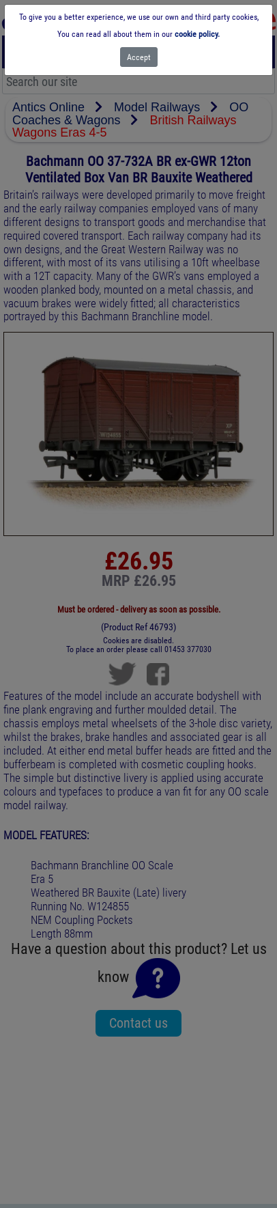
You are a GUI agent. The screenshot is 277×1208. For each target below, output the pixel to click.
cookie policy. (197, 34)
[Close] (139, 57)
